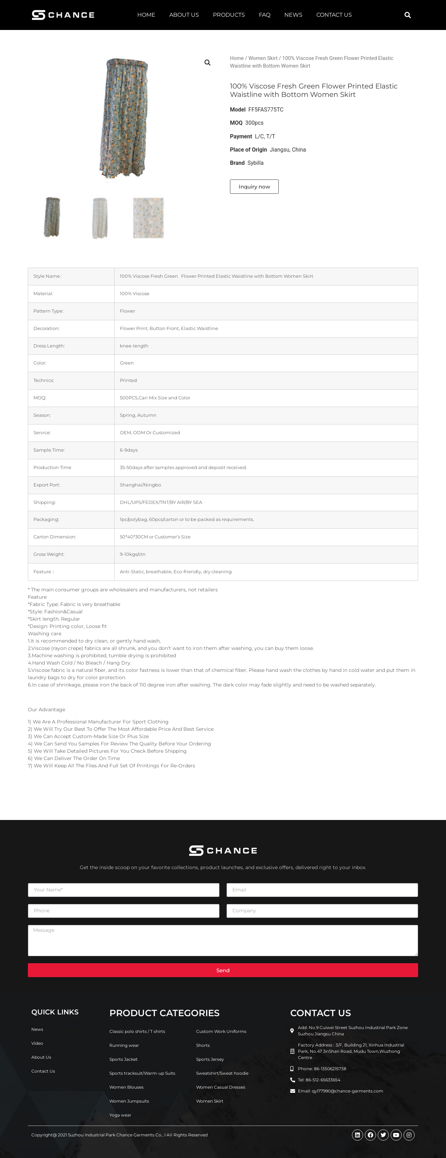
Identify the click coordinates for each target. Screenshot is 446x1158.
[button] (407, 15)
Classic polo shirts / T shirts (137, 1031)
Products (229, 14)
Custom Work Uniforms (221, 1031)
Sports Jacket (123, 1059)
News (293, 14)
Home (146, 14)
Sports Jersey (210, 1059)
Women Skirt (263, 58)
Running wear (124, 1045)
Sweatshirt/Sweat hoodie (222, 1073)
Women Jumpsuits (129, 1101)
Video (37, 1043)
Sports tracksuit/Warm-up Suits (142, 1073)
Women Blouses (126, 1087)
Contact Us (334, 14)
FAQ (264, 14)
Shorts (203, 1045)
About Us (184, 14)
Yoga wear (120, 1115)
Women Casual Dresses (220, 1087)
